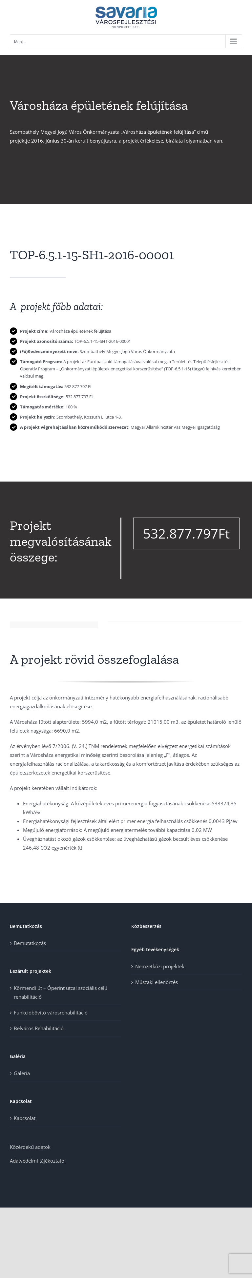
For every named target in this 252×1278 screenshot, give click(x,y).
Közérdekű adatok (30, 1147)
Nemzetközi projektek (159, 966)
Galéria (22, 1073)
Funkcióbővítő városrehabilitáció (51, 1012)
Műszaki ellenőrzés (156, 982)
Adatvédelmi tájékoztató (37, 1160)
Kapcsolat (24, 1118)
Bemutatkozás (30, 943)
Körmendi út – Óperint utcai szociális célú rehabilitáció (60, 992)
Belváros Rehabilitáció (39, 1028)
